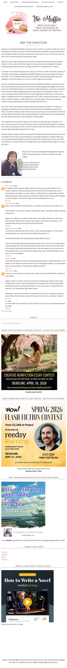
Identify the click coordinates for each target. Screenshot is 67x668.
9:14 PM (7, 298)
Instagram (4, 555)
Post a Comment (6, 311)
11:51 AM (8, 268)
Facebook (4, 552)
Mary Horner (9, 186)
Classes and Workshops (30, 2)
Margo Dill (8, 258)
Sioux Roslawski (10, 203)
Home (5, 2)
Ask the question (30, 162)
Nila (6, 301)
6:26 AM (7, 308)
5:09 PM (7, 226)
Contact (60, 2)
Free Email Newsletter (44, 6)
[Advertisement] (33, 642)
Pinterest (4, 560)
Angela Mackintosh (11, 228)
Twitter (3, 557)
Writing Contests (48, 2)
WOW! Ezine (14, 2)
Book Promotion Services (23, 6)
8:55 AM (7, 201)
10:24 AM (8, 256)
